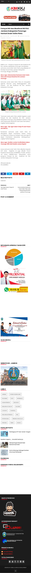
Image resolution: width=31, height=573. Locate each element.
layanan (4, 410)
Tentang (4, 422)
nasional (8, 38)
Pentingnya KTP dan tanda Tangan (19, 432)
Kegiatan (3, 38)
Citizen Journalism (15, 394)
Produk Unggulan (18, 418)
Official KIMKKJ (8, 554)
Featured (21, 36)
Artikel (4, 394)
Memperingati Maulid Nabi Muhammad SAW (17, 443)
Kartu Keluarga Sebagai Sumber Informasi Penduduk (19, 451)
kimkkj (12, 567)
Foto (12, 398)
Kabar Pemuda (6, 402)
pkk (17, 414)
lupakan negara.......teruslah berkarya (12, 439)
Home (3, 24)
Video (11, 422)
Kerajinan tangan (7, 406)
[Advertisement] (15, 216)
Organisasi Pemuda (7, 414)
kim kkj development (21, 567)
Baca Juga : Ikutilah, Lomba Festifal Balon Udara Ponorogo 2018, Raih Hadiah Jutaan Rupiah (15, 143)
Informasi (26, 36)
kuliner (18, 406)
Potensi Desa (5, 418)
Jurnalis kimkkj (8, 552)
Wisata (19, 422)
